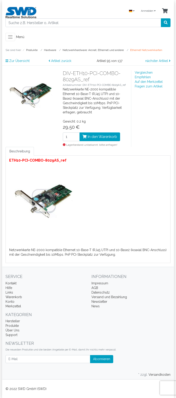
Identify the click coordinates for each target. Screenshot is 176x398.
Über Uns (12, 330)
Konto (10, 301)
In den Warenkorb (99, 137)
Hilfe (9, 288)
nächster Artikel (157, 61)
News (95, 306)
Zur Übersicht (18, 61)
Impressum (99, 283)
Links (9, 292)
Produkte (12, 326)
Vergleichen (144, 72)
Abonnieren (101, 359)
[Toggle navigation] (10, 37)
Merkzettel (13, 306)
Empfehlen (143, 77)
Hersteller (13, 321)
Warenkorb (14, 297)
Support (11, 335)
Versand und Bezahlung (109, 297)
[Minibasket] (164, 11)
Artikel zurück (60, 61)
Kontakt (11, 283)
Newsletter (99, 301)
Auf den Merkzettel (149, 82)
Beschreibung (19, 151)
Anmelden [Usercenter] (148, 10)
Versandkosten (159, 374)
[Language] (131, 11)
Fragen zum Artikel (148, 86)
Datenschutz (100, 292)
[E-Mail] (48, 359)
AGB (94, 288)
